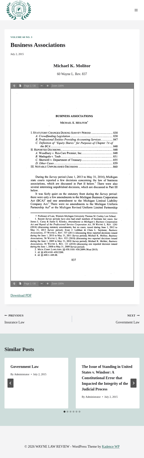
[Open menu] (136, 10)
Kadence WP (110, 446)
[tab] (64, 412)
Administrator (21, 374)
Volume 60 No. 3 (21, 37)
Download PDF (21, 295)
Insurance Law (36, 318)
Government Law (107, 318)
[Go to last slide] (11, 383)
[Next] (133, 383)
